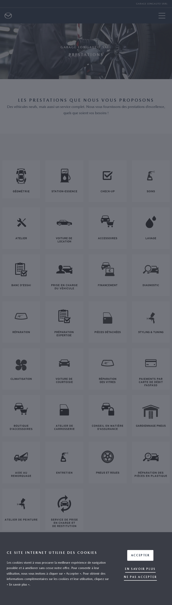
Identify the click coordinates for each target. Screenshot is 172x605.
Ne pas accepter (140, 577)
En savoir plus (140, 569)
